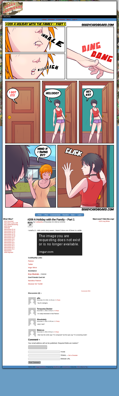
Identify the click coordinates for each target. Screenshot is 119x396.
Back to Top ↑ (85, 367)
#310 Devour (8, 226)
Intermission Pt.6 (9, 242)
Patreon (31, 261)
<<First (44, 19)
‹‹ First (39, 215)
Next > (69, 19)
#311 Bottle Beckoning (11, 224)
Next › (73, 215)
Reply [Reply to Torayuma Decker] (57, 310)
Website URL (65, 359)
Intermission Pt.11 (9, 234)
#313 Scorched (8, 221)
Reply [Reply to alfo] (58, 300)
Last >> (74, 19)
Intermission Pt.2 (9, 249)
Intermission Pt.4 (9, 246)
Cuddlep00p (39, 222)
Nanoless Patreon (34, 281)
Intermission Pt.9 (9, 237)
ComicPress (66, 367)
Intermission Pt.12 (9, 233)
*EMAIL (69, 355)
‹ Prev (46, 215)
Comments (60, 19)
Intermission (8, 251)
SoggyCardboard (13, 8)
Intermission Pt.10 (9, 236)
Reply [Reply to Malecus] (57, 332)
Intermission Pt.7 (9, 241)
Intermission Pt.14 (9, 229)
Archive (7, 17)
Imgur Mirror (32, 267)
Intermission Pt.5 (9, 244)
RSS (78, 367)
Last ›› (80, 215)
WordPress (57, 367)
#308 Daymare (8, 252)
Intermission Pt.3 (9, 247)
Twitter (30, 264)
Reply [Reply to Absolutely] (58, 321)
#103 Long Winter (104, 221)
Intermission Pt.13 (9, 231)
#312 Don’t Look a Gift (11, 223)
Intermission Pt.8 (9, 239)
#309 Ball (7, 228)
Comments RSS (85, 291)
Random (66, 215)
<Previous (51, 19)
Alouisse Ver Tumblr (35, 284)
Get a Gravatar (73, 355)
